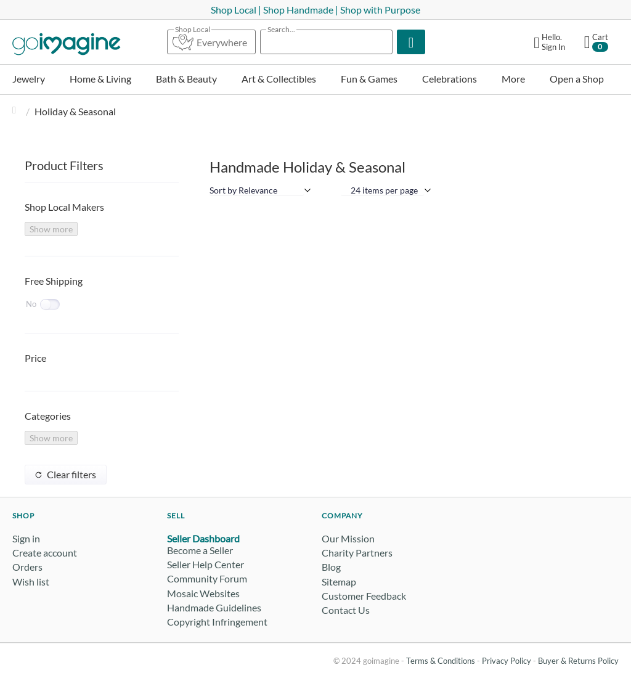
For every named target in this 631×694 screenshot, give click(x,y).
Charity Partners (357, 552)
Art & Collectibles (279, 78)
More (513, 78)
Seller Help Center (205, 564)
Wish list (30, 581)
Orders (27, 567)
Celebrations (449, 78)
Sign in (26, 538)
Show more (51, 229)
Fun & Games (369, 78)
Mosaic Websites (203, 593)
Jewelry (28, 78)
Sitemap (339, 581)
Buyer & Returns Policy (578, 661)
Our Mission (348, 538)
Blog (331, 567)
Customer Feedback (364, 596)
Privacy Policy (506, 661)
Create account (44, 552)
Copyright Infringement (217, 621)
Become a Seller (200, 550)
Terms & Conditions (440, 661)
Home (17, 111)
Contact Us (346, 610)
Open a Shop (577, 78)
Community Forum (207, 578)
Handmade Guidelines (214, 607)
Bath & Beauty (186, 78)
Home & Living (100, 78)
